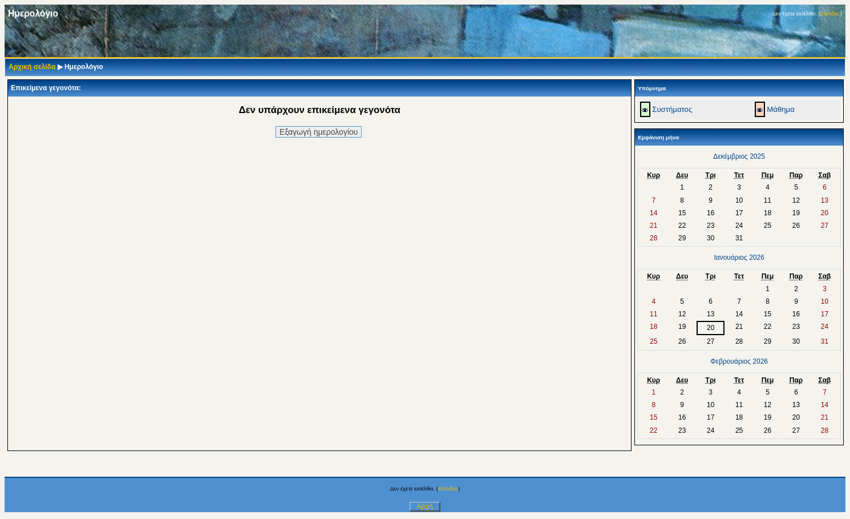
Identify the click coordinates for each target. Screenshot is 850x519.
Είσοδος (830, 13)
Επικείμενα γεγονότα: (46, 88)
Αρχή (425, 506)
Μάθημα (781, 109)
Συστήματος (672, 109)
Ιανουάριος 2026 (739, 257)
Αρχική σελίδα (32, 67)
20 (710, 328)
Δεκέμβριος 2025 (739, 156)
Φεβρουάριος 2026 (739, 361)
